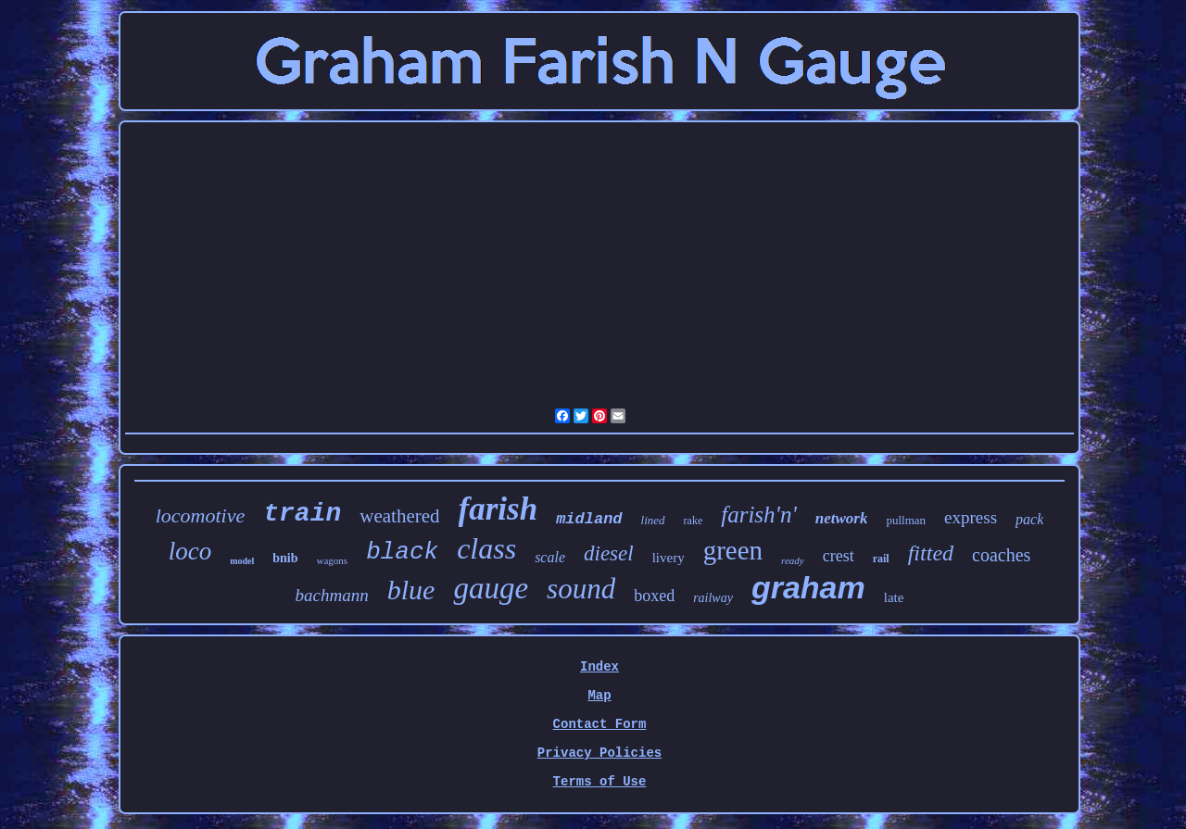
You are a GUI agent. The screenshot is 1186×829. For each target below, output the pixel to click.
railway (713, 598)
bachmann (332, 595)
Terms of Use (600, 781)
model (242, 561)
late (894, 597)
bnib (284, 558)
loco (190, 551)
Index (599, 666)
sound (581, 588)
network (841, 518)
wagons (332, 560)
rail (881, 558)
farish (498, 509)
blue (411, 589)
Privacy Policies (599, 753)
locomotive (201, 515)
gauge (490, 588)
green (733, 550)
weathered (399, 516)
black (402, 552)
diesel (609, 553)
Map (599, 695)
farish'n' (759, 514)
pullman (906, 520)
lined (653, 520)
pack (1029, 519)
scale (550, 557)
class (486, 548)
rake (693, 520)
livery (668, 557)
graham (808, 587)
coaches (1001, 555)
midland (589, 519)
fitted (930, 553)
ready (792, 560)
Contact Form (600, 724)
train (302, 513)
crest (838, 555)
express (970, 517)
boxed (654, 595)
